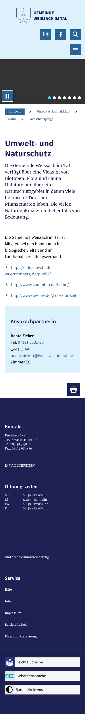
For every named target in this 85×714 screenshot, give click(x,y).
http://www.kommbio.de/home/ (40, 284)
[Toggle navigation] (75, 49)
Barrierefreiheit (16, 625)
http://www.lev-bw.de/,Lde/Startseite (45, 295)
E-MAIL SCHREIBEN (20, 465)
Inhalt (9, 601)
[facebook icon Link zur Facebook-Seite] (60, 34)
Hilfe (8, 590)
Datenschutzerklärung (21, 636)
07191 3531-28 (31, 342)
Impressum (13, 613)
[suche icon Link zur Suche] (75, 34)
